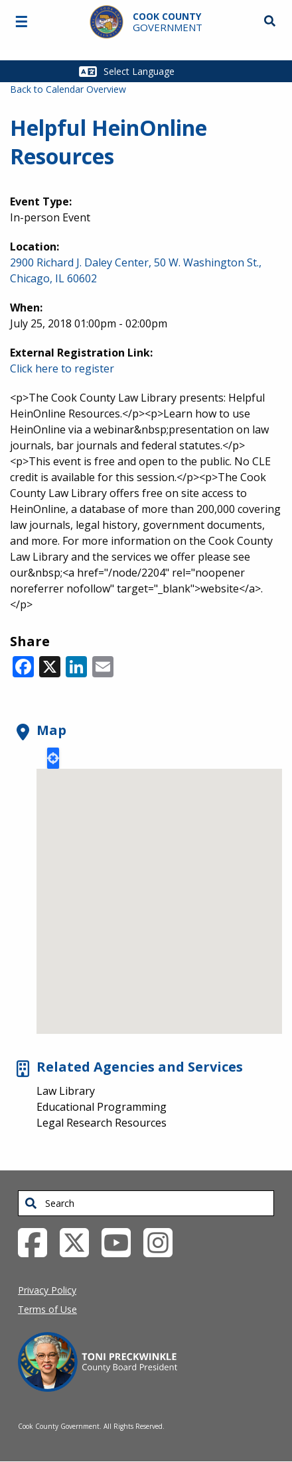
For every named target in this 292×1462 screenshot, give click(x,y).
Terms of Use (47, 1309)
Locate (53, 758)
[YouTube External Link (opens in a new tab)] (121, 1242)
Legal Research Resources (101, 1122)
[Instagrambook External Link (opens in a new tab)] (163, 1242)
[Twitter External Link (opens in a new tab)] (79, 1242)
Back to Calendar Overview (68, 89)
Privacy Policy (47, 1290)
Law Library (65, 1091)
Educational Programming (101, 1106)
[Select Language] (155, 71)
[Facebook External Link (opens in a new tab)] (37, 1242)
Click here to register (62, 368)
